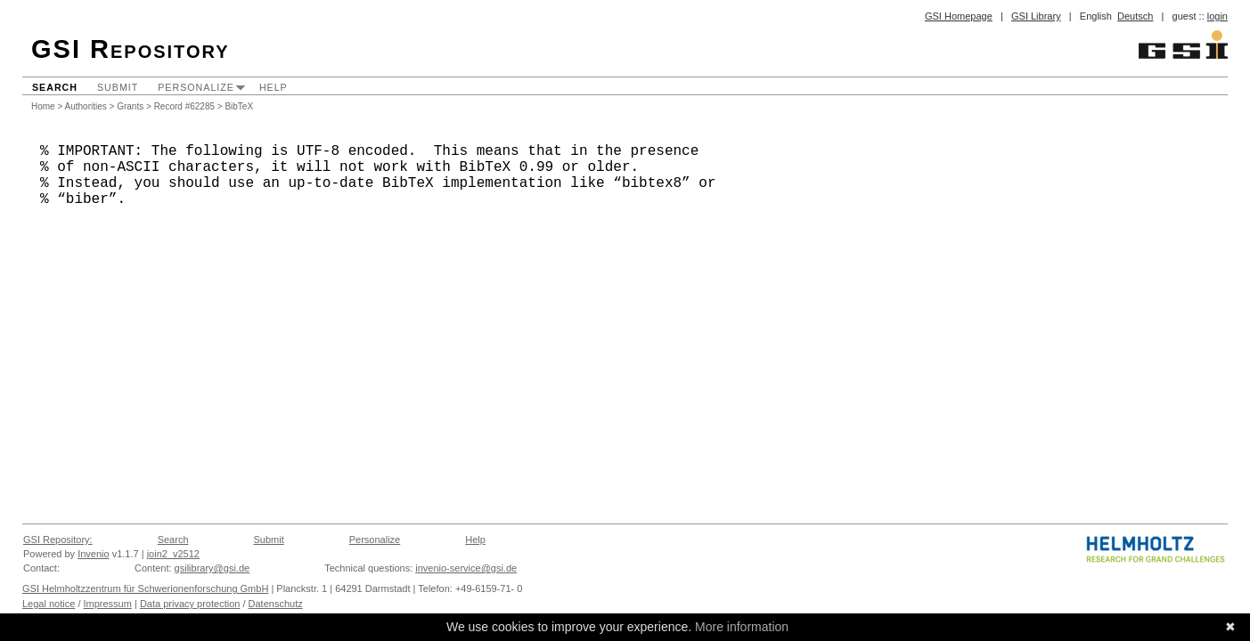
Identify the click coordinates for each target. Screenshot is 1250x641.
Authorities (86, 106)
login (1217, 16)
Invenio (93, 553)
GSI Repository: (58, 539)
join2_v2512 (173, 553)
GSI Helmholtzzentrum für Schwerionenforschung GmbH (145, 588)
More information (741, 627)
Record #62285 (184, 106)
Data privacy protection (190, 603)
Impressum (108, 603)
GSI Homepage (959, 16)
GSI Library (1036, 16)
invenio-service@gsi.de (466, 568)
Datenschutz (276, 603)
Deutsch (1135, 16)
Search (55, 87)
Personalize (196, 87)
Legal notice (48, 603)
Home (43, 106)
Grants (130, 106)
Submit (117, 87)
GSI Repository (130, 49)
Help (273, 87)
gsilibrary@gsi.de (212, 568)
